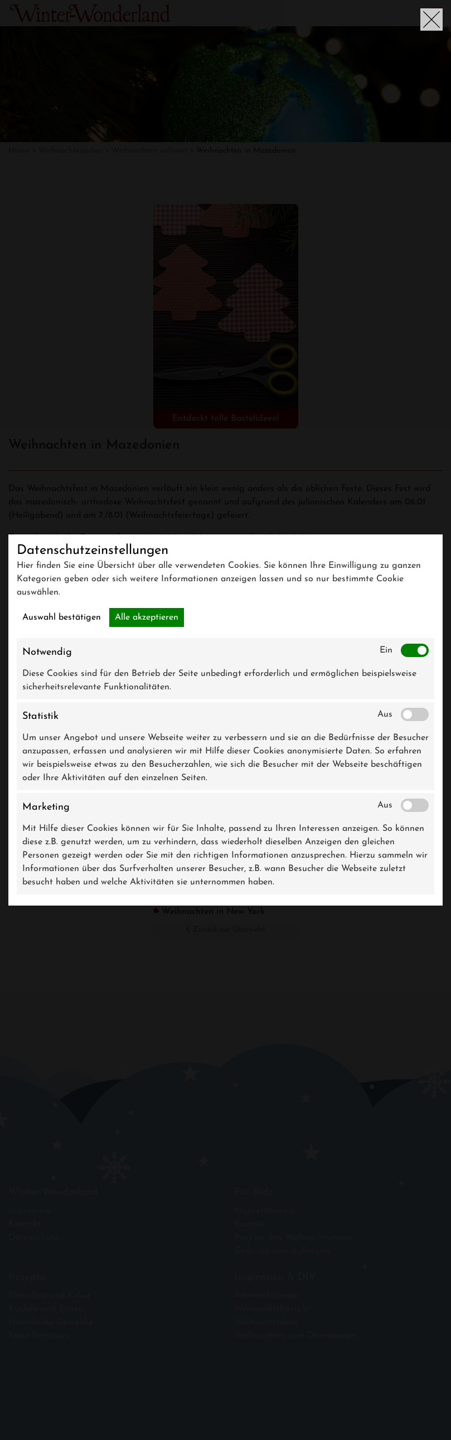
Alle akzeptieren (146, 617)
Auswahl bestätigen (61, 617)
